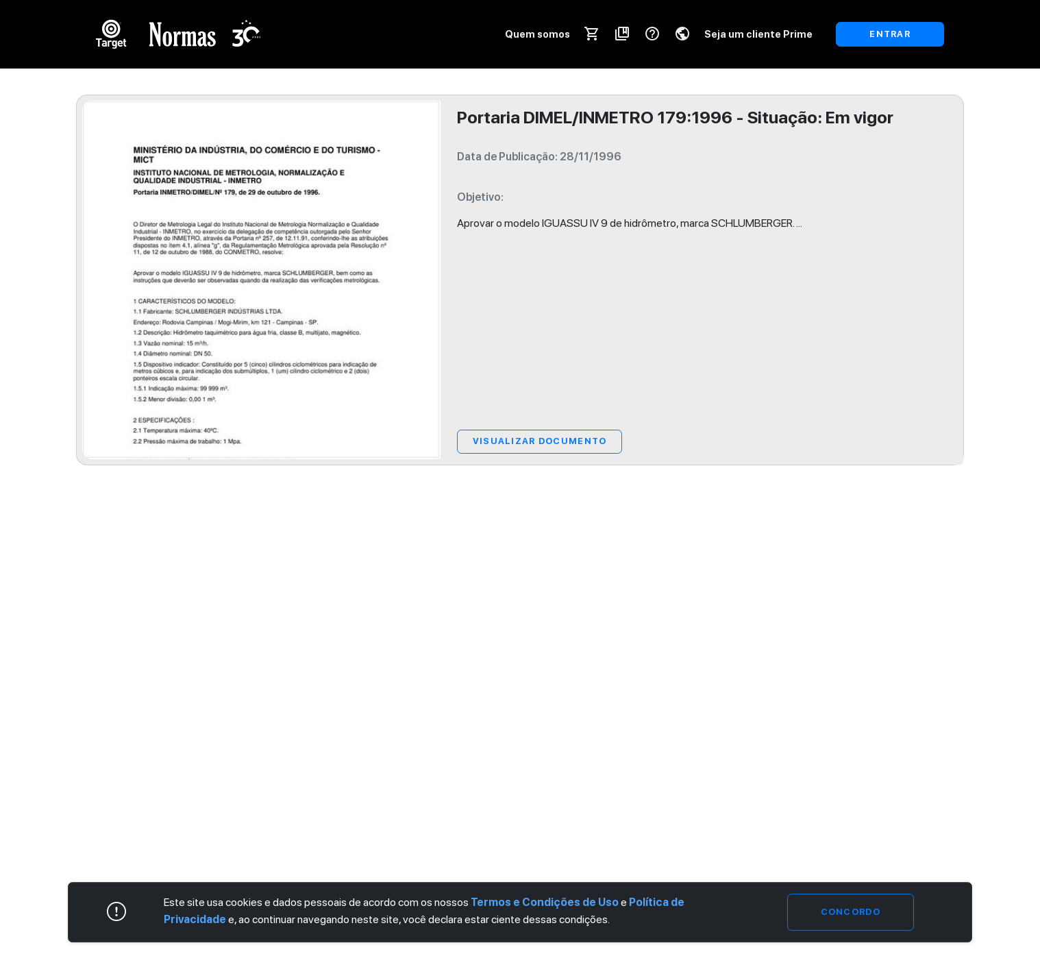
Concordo (850, 912)
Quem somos (537, 34)
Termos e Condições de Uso (545, 902)
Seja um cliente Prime (758, 34)
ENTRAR (890, 34)
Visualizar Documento (540, 441)
